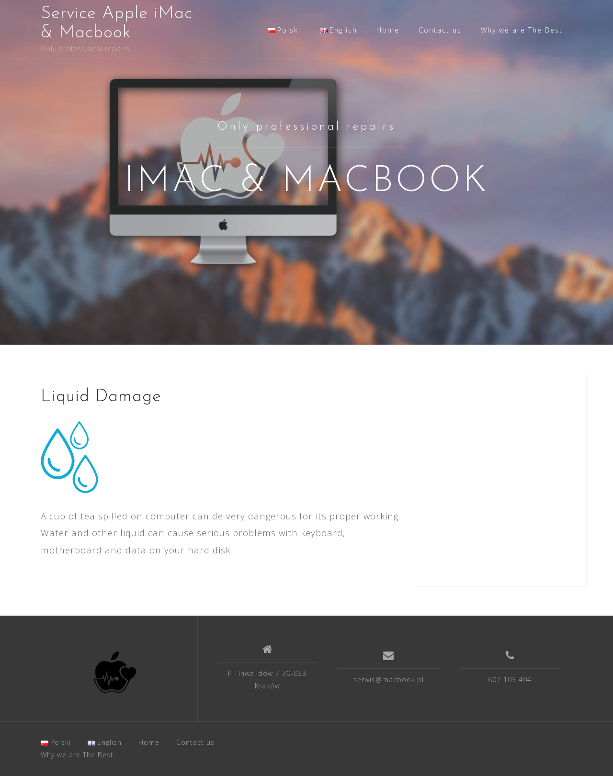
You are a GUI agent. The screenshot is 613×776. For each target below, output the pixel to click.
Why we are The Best (522, 29)
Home (387, 29)
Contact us (440, 29)
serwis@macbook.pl (388, 679)
